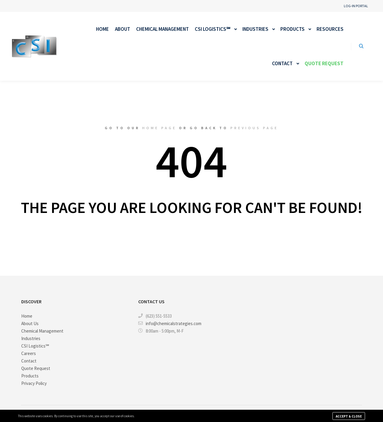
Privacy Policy (34, 383)
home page (159, 128)
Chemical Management (42, 331)
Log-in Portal (356, 6)
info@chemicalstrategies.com (169, 323)
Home (26, 316)
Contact (29, 361)
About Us (30, 323)
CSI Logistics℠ (35, 346)
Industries (30, 338)
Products (30, 376)
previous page (254, 128)
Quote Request (35, 368)
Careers (28, 353)
